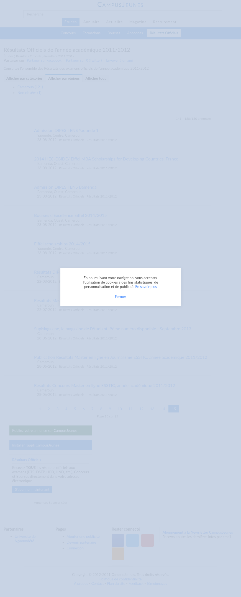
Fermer (120, 296)
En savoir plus (146, 286)
